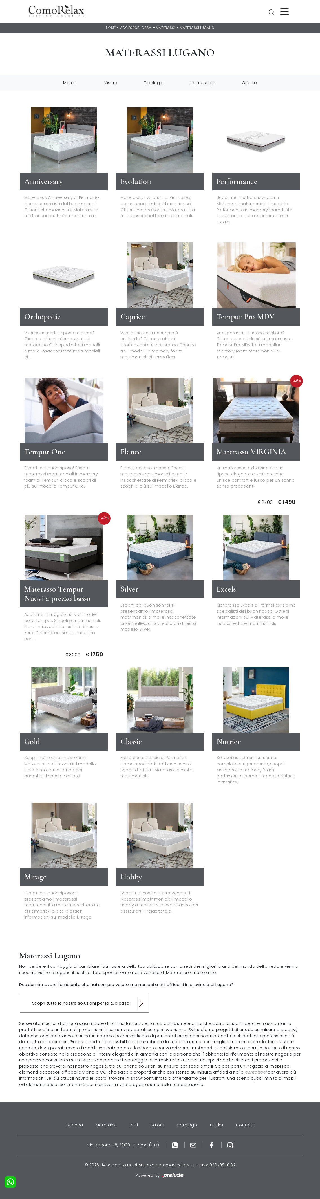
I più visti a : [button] (203, 83)
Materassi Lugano (197, 27)
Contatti (245, 1125)
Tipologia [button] (154, 83)
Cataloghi (187, 1125)
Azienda (74, 1125)
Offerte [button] (249, 83)
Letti (133, 1125)
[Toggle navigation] (284, 11)
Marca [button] (69, 83)
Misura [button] (111, 83)
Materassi (165, 27)
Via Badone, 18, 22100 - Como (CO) (123, 1145)
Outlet (217, 1125)
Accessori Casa (135, 27)
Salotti (157, 1125)
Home (111, 27)
